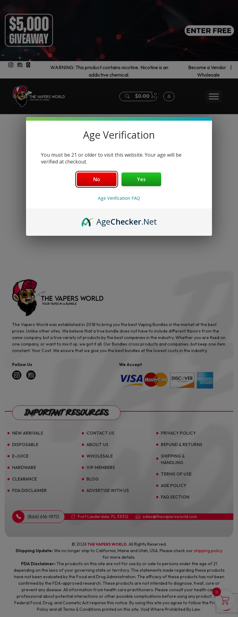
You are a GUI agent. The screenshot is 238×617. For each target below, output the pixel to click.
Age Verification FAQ (119, 198)
